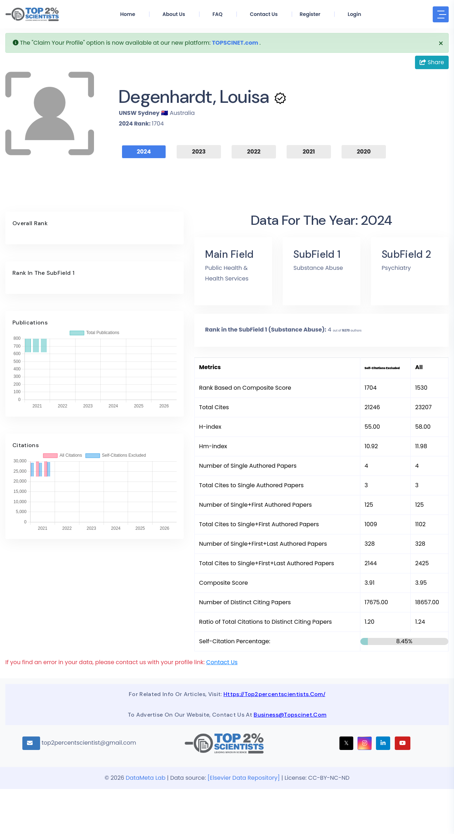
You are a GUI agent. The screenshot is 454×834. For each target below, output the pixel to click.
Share (432, 62)
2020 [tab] (364, 152)
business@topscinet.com (290, 759)
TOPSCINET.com (235, 43)
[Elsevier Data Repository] (244, 823)
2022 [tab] (254, 152)
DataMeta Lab (146, 823)
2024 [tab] (144, 152)
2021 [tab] (309, 152)
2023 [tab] (198, 152)
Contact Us (221, 707)
